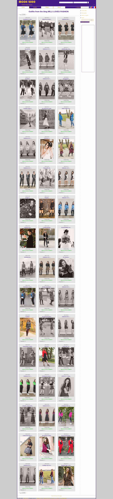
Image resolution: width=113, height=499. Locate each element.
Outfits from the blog (85, 22)
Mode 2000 (25, 498)
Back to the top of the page (56, 495)
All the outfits (84, 10)
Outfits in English (84, 15)
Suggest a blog (39, 498)
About (59, 7)
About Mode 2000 (63, 498)
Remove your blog (55, 498)
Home (23, 7)
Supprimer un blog (46, 498)
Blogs (47, 7)
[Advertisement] (88, 48)
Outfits (35, 7)
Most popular (83, 13)
